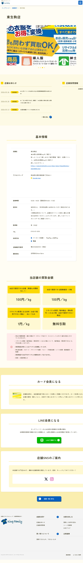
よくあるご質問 (72, 558)
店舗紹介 (14, 8)
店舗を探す (40, 520)
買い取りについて (43, 537)
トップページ (6, 8)
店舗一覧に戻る (49, 501)
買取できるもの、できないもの (46, 543)
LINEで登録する (51, 442)
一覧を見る (44, 119)
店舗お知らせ (41, 526)
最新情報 (62, 558)
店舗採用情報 (41, 528)
